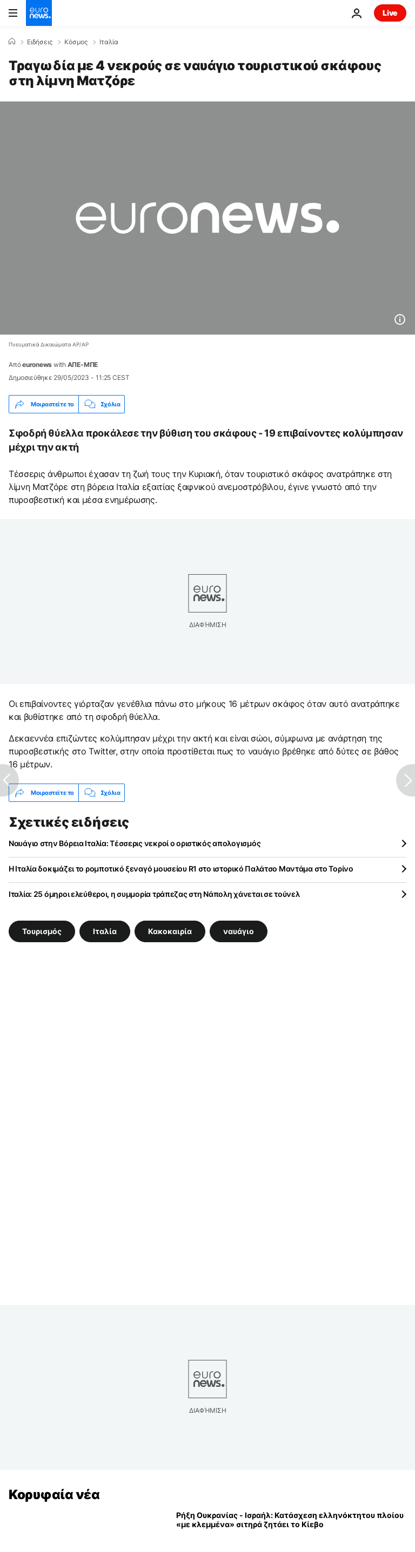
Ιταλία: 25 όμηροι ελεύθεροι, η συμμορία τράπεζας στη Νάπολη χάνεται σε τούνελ (154, 893)
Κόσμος (76, 42)
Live (390, 12)
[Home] (12, 41)
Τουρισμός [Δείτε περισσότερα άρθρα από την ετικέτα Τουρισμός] (42, 931)
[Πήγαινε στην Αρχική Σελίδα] (39, 13)
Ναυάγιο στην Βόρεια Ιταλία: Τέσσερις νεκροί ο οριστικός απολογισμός (134, 843)
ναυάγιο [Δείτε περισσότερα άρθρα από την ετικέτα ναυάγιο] (238, 931)
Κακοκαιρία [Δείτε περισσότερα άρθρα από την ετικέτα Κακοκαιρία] (170, 931)
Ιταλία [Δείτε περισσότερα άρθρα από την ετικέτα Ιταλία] (105, 931)
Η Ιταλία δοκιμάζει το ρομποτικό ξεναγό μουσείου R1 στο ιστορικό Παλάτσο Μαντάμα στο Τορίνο (181, 868)
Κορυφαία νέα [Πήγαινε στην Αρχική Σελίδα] (54, 1494)
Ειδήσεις (39, 42)
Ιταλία (108, 42)
